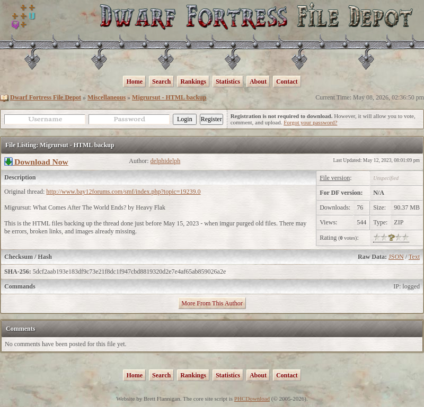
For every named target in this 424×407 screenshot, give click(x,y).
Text (414, 256)
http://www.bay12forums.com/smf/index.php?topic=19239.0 (123, 191)
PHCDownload (252, 398)
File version (335, 178)
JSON (396, 256)
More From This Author (211, 303)
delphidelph (166, 161)
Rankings (193, 81)
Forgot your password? (310, 122)
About (258, 81)
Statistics (228, 81)
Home (134, 81)
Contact (287, 81)
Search (161, 81)
